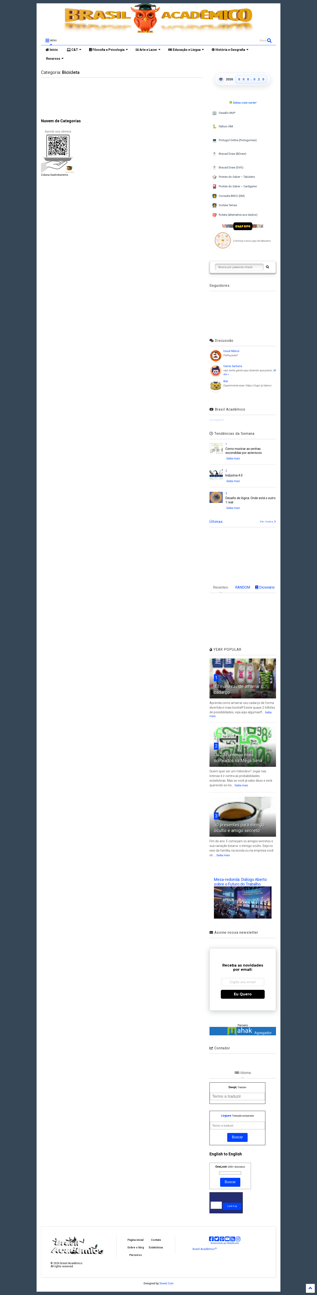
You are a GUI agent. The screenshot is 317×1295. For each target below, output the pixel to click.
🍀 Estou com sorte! (242, 102)
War (225, 381)
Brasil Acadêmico (205, 1249)
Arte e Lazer (148, 49)
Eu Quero (243, 994)
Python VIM (222, 126)
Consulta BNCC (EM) (228, 196)
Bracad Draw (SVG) (227, 167)
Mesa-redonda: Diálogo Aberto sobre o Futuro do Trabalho (240, 881)
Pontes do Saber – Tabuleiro (233, 177)
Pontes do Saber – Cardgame (234, 186)
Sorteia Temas (224, 205)
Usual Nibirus (231, 351)
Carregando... (217, 419)
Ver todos (268, 521)
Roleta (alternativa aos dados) (234, 215)
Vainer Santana (232, 366)
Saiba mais (233, 458)
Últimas (216, 522)
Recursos (54, 58)
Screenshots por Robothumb (225, 1243)
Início (51, 49)
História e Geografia (230, 49)
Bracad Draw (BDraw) (229, 154)
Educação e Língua (186, 49)
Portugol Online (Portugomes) (234, 140)
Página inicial (135, 1240)
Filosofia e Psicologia (108, 49)
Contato (156, 1240)
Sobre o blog (135, 1247)
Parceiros (135, 1255)
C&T (74, 49)
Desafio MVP (223, 113)
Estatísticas (156, 1247)
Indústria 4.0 (234, 475)
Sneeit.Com (166, 1283)
